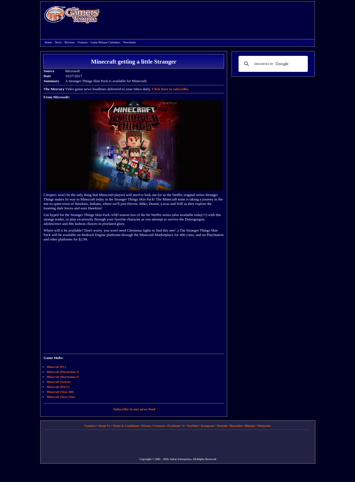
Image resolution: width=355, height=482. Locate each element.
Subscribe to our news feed (134, 409)
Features (83, 42)
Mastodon (236, 425)
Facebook (174, 425)
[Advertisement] (210, 15)
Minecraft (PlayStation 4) (63, 376)
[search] (272, 64)
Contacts (159, 425)
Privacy (146, 425)
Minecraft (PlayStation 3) (63, 371)
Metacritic (264, 425)
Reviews (70, 42)
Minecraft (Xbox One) (61, 396)
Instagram (207, 425)
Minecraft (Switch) (58, 381)
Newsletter (129, 42)
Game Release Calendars (105, 42)
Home (72, 14)
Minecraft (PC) (56, 366)
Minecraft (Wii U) (58, 386)
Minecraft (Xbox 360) (60, 391)
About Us (104, 425)
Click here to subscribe (170, 89)
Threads (222, 425)
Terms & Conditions (126, 425)
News (58, 42)
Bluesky (250, 425)
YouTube (193, 425)
